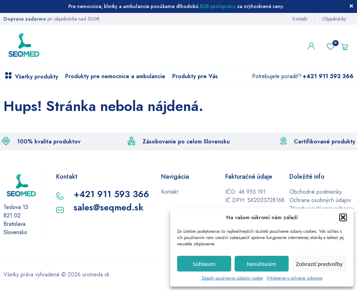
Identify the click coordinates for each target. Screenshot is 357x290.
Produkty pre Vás (195, 76)
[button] (343, 217)
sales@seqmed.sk (108, 207)
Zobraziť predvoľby (319, 263)
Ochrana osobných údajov (320, 200)
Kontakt (300, 18)
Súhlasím (204, 263)
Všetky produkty (36, 77)
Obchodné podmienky (315, 192)
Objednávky (334, 18)
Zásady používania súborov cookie (232, 278)
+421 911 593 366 (111, 194)
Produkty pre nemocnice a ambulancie (115, 76)
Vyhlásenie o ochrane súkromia (294, 278)
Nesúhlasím (261, 263)
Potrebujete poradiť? (303, 76)
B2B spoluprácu (218, 6)
